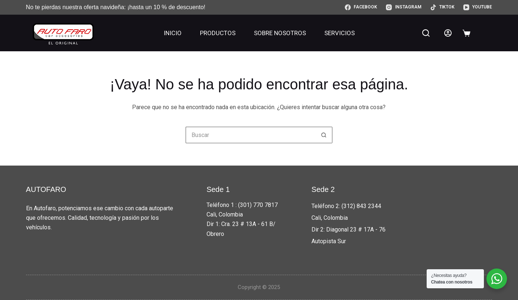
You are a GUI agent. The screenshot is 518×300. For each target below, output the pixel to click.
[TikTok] (442, 7)
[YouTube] (477, 7)
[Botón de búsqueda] (324, 135)
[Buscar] (426, 33)
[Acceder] (448, 33)
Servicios (339, 33)
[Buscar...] (251, 135)
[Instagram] (403, 7)
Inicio (173, 33)
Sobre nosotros (280, 33)
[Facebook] (361, 7)
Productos (218, 33)
